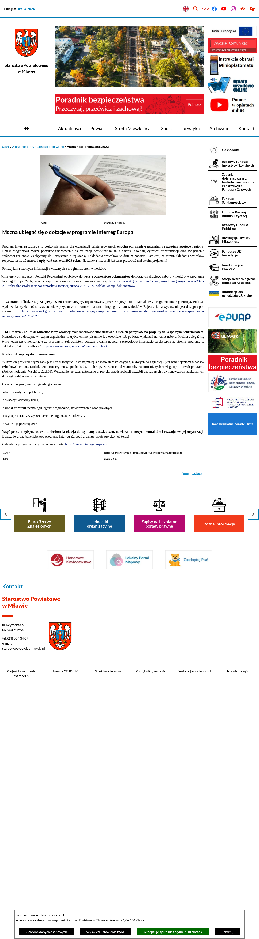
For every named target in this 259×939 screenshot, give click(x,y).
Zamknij (227, 932)
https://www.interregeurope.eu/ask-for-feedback (75, 346)
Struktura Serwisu (108, 671)
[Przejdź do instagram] (233, 9)
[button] (103, 214)
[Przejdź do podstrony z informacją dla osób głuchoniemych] (252, 9)
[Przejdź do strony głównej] (26, 128)
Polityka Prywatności (151, 671)
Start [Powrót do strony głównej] (5, 146)
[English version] (186, 9)
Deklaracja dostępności (194, 671)
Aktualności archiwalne (48, 146)
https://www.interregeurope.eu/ (86, 444)
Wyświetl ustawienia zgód (105, 932)
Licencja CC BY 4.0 (64, 671)
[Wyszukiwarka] (195, 9)
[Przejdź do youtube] (224, 9)
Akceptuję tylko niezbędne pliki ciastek (172, 932)
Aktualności (20, 146)
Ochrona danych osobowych (46, 932)
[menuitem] (69, 128)
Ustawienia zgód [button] (237, 671)
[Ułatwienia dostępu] (242, 9)
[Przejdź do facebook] (214, 9)
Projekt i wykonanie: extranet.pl (21, 673)
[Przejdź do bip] (205, 9)
